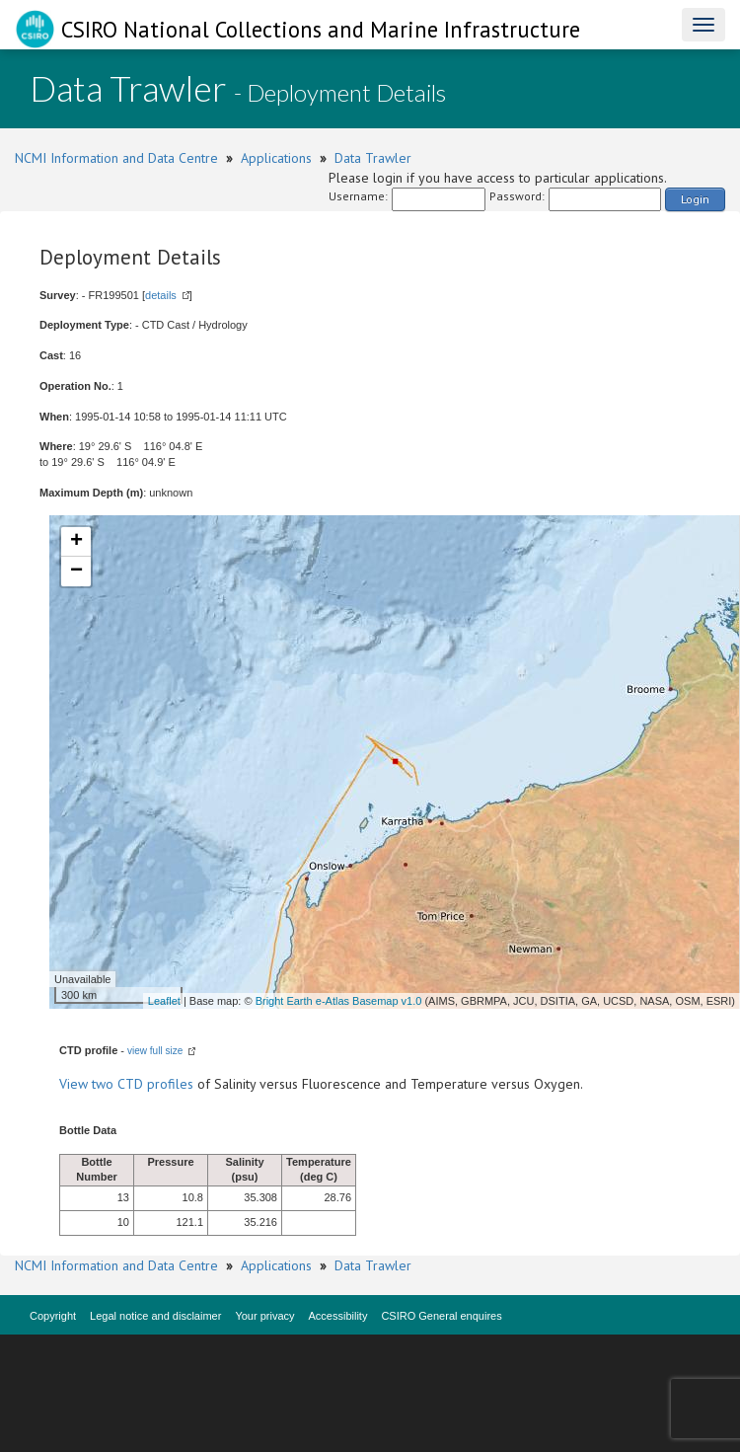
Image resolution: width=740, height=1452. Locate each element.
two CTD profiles (142, 1084)
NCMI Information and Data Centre (116, 158)
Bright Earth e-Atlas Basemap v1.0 (339, 1001)
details (161, 295)
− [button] (76, 571)
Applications (276, 158)
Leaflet (164, 1001)
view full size (155, 1050)
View (75, 1084)
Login (695, 198)
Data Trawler (372, 158)
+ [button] (76, 542)
